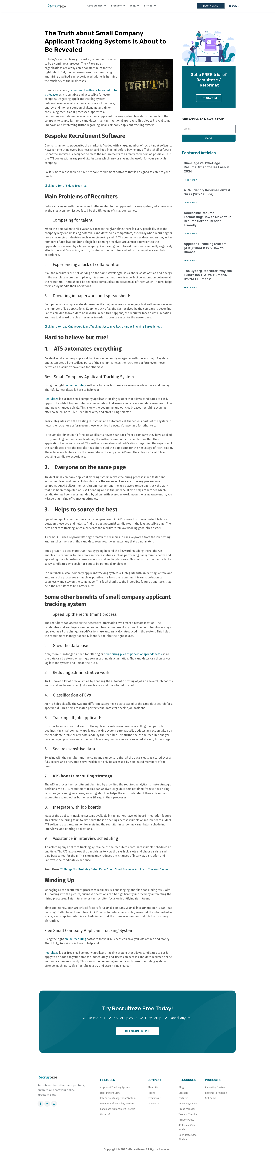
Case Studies (96, 6)
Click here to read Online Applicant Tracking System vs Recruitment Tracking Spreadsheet (103, 326)
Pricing (150, 6)
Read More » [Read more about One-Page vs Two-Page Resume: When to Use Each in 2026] (190, 180)
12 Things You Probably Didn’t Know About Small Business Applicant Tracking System (114, 869)
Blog (134, 6)
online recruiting (75, 385)
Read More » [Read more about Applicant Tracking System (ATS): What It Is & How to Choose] (190, 260)
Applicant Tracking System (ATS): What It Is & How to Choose (205, 248)
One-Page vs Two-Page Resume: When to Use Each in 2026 (206, 167)
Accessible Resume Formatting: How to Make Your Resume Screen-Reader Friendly (207, 219)
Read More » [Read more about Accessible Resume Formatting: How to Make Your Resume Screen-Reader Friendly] (190, 233)
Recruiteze (51, 399)
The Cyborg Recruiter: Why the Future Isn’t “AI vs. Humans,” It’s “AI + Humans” (208, 275)
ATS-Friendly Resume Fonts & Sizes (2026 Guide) (207, 192)
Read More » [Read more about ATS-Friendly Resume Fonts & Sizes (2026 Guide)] (190, 202)
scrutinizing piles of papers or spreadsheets (133, 654)
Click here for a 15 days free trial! (66, 185)
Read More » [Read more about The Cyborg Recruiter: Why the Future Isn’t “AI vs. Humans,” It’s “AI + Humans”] (190, 287)
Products (118, 6)
